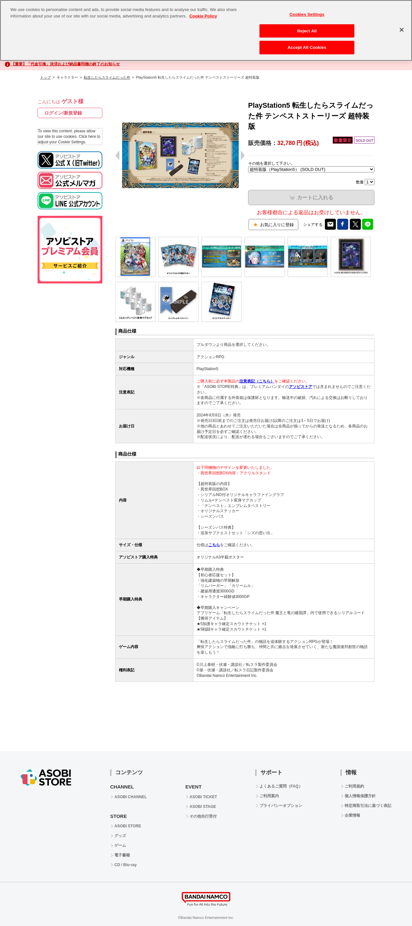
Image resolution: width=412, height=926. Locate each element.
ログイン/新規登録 (63, 113)
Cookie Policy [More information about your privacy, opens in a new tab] (203, 16)
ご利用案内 (269, 796)
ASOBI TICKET (203, 797)
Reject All (307, 30)
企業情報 (352, 815)
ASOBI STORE (127, 826)
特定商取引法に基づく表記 (368, 805)
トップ (45, 77)
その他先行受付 (203, 816)
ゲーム (120, 845)
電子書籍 (122, 855)
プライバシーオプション (280, 805)
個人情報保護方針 (360, 796)
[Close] (402, 30)
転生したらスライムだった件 (107, 77)
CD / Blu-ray (125, 865)
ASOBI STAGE (202, 806)
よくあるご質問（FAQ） (281, 786)
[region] (206, 30)
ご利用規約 (354, 786)
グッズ (120, 835)
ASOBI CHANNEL (130, 797)
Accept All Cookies (307, 47)
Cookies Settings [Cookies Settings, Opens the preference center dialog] (307, 14)
